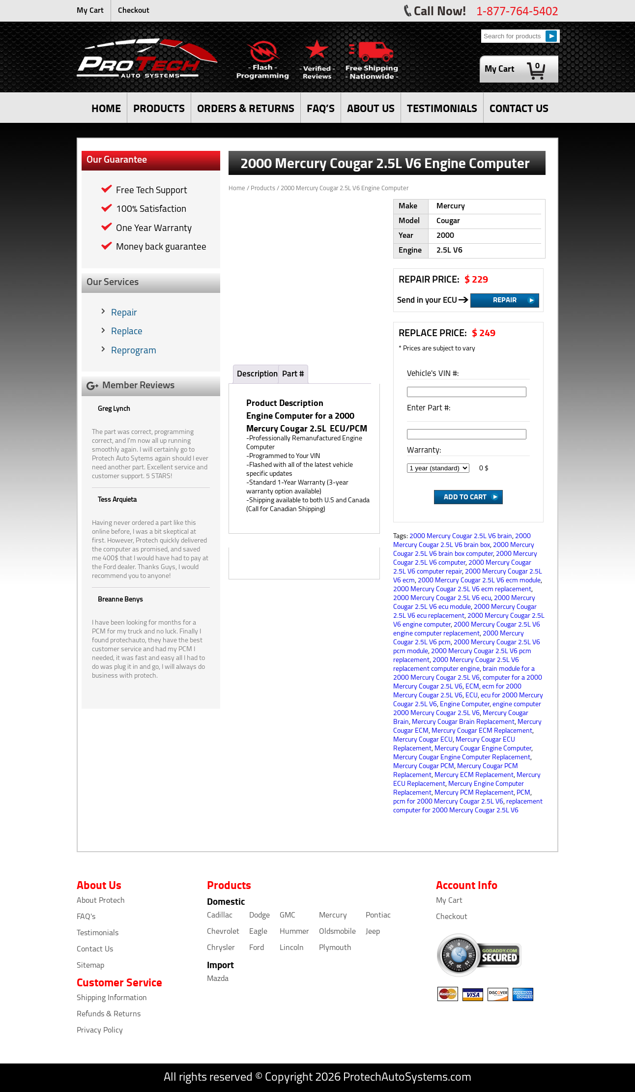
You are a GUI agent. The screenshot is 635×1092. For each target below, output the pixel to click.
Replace (127, 332)
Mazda (218, 979)
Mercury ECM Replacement (474, 775)
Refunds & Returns (109, 1014)
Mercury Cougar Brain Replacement (463, 722)
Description (257, 374)
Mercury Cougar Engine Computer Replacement (461, 757)
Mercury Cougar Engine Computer (482, 748)
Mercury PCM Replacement (474, 793)
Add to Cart (465, 496)
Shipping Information (112, 998)
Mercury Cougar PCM (423, 766)
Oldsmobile (337, 932)
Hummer (294, 932)
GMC (287, 916)
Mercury (333, 916)
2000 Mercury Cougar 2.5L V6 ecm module (479, 580)
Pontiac (378, 916)
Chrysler (221, 948)
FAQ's (86, 917)
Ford (256, 948)
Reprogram (133, 351)
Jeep (373, 932)
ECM (472, 686)
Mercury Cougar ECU (423, 740)
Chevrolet (223, 932)
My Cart (90, 11)
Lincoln (292, 948)
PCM (523, 793)
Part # (293, 374)
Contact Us (95, 949)
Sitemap (90, 966)
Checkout (133, 11)
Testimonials (97, 933)
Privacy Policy (100, 1031)
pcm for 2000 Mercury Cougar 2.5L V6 (448, 801)
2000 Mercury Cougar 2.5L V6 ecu (442, 598)
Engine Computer (465, 704)
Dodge (259, 916)
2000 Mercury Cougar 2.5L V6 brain (460, 536)
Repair (124, 313)
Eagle (258, 932)
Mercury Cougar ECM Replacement (482, 731)
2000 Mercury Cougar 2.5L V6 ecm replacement (462, 589)
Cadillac (219, 916)
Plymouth (335, 948)
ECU (471, 695)
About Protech (101, 901)
